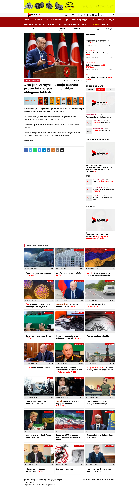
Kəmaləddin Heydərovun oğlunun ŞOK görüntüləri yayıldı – (69, 370)
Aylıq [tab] (110, 89)
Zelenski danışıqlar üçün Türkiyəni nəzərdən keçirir (97, 402)
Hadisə (92, 20)
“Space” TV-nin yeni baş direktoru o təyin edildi (36, 402)
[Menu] (26, 15)
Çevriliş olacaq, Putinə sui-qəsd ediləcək (100, 369)
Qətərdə (103, 181)
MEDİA (84, 24)
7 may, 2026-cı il (102, 122)
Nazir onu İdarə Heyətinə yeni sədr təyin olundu (99, 470)
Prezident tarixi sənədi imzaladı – (103, 190)
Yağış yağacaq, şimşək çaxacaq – (98, 42)
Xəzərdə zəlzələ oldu (64, 469)
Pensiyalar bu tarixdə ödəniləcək (98, 117)
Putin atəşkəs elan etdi (38, 368)
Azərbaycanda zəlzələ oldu (98, 336)
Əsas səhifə (28, 20)
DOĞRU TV (104, 24)
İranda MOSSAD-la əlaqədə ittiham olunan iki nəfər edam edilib (68, 437)
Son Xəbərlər (38, 20)
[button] (62, 150)
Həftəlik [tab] (100, 89)
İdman (45, 24)
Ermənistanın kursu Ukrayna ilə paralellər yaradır (98, 274)
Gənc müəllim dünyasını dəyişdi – (39, 337)
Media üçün (111, 479)
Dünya (66, 20)
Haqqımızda (96, 479)
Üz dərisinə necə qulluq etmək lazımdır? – (97, 236)
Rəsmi (47, 20)
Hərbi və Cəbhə (55, 24)
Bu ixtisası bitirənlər (95, 66)
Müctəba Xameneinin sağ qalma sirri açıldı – (68, 403)
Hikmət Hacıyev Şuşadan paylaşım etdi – (36, 470)
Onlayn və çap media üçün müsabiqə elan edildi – (69, 337)
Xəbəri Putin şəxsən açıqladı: (67, 305)
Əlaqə (104, 479)
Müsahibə (38, 24)
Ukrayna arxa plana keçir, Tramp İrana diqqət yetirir (38, 436)
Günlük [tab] (90, 89)
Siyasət (58, 20)
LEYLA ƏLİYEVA (93, 24)
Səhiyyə (111, 20)
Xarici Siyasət (109, 249)
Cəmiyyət (74, 20)
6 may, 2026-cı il (102, 130)
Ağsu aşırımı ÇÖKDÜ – (96, 305)
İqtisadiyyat (83, 20)
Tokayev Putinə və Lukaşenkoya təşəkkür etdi (100, 436)
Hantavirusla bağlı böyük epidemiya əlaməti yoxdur (38, 305)
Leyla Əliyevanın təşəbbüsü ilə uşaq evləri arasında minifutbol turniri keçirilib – (99, 169)
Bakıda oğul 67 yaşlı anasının (99, 78)
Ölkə (52, 20)
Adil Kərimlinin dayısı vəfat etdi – (98, 54)
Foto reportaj (67, 24)
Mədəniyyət (101, 20)
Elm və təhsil (28, 24)
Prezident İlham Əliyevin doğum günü (103, 198)
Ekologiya (76, 24)
